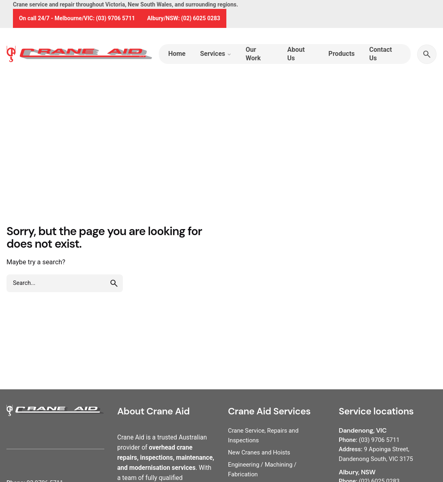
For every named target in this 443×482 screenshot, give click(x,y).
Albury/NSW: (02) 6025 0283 (183, 18)
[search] (114, 283)
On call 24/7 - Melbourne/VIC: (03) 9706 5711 (77, 18)
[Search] (427, 54)
